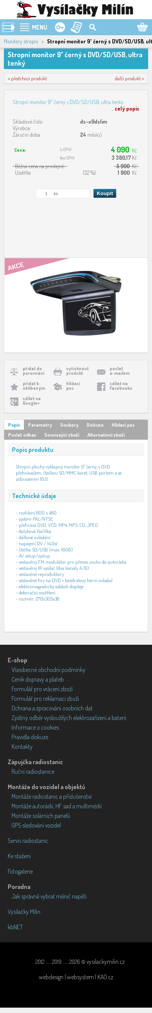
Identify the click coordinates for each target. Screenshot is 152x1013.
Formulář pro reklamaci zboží (45, 698)
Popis (14, 425)
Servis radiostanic (28, 840)
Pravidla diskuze (30, 737)
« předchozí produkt (27, 78)
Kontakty (22, 746)
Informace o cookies (35, 727)
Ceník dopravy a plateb (38, 679)
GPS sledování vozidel (36, 825)
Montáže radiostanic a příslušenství (52, 796)
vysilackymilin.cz (106, 961)
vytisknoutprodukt (77, 371)
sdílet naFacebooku (121, 386)
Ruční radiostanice (33, 771)
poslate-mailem (120, 371)
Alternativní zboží (106, 435)
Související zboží (61, 435)
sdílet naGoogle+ (32, 401)
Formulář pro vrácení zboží (42, 689)
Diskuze (95, 425)
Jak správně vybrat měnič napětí (49, 896)
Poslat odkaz (22, 435)
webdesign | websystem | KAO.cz (76, 977)
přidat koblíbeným (34, 386)
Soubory (69, 425)
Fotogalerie (20, 871)
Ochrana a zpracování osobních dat (52, 708)
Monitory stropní (21, 41)
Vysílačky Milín (24, 911)
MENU (39, 27)
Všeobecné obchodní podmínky (48, 670)
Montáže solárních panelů (41, 815)
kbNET (15, 927)
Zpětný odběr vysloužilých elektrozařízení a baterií (69, 718)
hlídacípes (73, 386)
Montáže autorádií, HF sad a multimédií (57, 806)
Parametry (40, 425)
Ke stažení (19, 856)
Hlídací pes (123, 425)
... (125, 108)
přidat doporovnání (33, 371)
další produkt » (129, 78)
